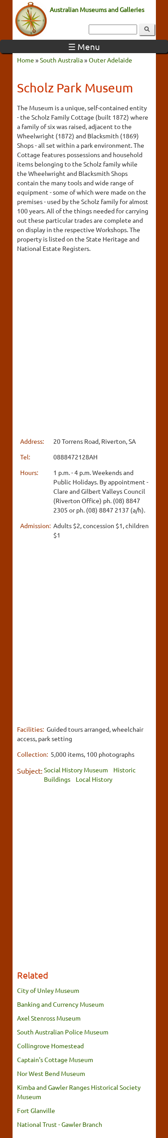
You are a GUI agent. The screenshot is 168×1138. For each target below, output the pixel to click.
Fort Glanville (36, 1110)
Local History (94, 779)
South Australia (61, 60)
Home (25, 60)
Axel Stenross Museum (49, 1018)
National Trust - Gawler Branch (59, 1124)
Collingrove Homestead (50, 1046)
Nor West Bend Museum (51, 1073)
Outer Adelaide (110, 60)
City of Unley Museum (48, 990)
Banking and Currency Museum (60, 1004)
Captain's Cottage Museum (55, 1059)
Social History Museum (76, 770)
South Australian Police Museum (62, 1032)
